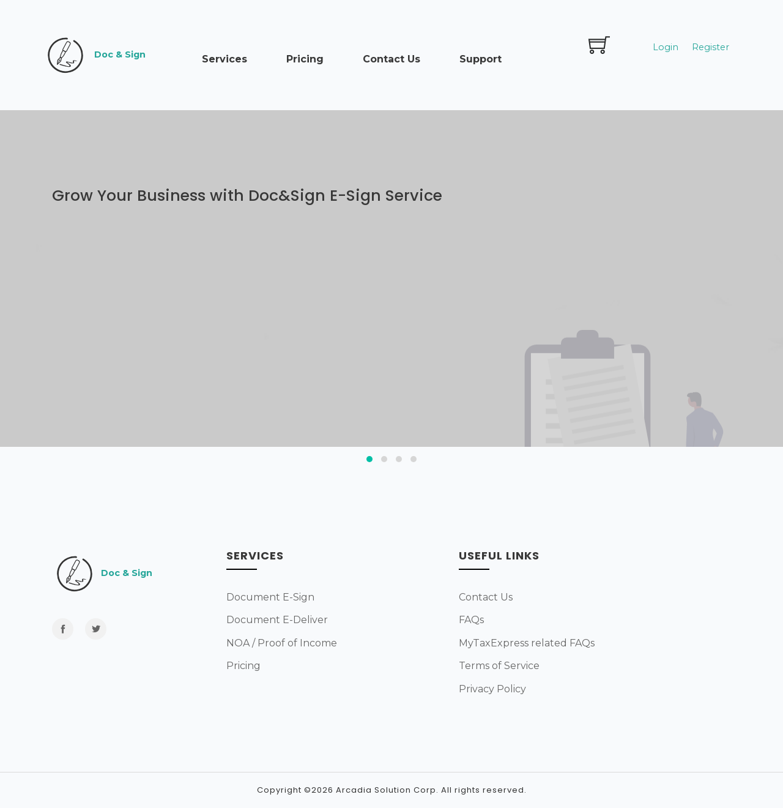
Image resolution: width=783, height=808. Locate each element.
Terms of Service (499, 665)
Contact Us (391, 59)
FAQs (471, 620)
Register (710, 47)
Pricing (305, 59)
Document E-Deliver (277, 620)
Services (224, 59)
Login (665, 47)
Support (480, 59)
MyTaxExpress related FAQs (527, 643)
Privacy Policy (492, 689)
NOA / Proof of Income (281, 643)
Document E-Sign (270, 597)
